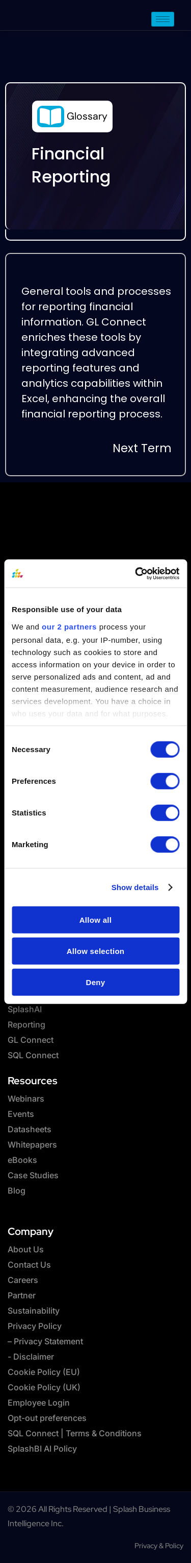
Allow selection (96, 950)
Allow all (95, 919)
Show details (135, 886)
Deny (95, 981)
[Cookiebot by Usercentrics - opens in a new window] (136, 573)
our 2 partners (69, 626)
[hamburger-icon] (162, 19)
